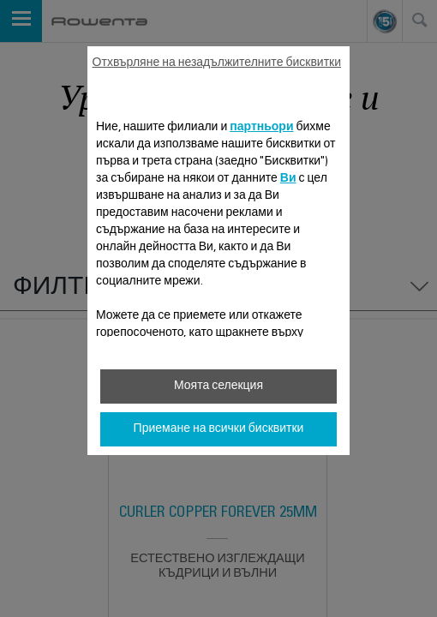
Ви (288, 179)
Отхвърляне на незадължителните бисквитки (217, 63)
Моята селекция (218, 386)
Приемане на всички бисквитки (219, 429)
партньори (261, 128)
